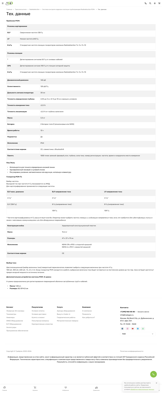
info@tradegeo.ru (127, 337)
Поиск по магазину (100, 10)
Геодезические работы (66, 340)
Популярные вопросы (40, 343)
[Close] (156, 383)
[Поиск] (81, 10)
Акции (44, 3)
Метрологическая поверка (67, 343)
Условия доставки (39, 337)
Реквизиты (86, 337)
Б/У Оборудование (13, 346)
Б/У (132, 19)
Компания (86, 329)
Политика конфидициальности (131, 374)
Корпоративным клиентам (42, 346)
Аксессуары (111, 19)
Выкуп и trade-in (63, 337)
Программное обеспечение (17, 353)
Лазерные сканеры (77, 19)
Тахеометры (25, 19)
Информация (82, 3)
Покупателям (37, 329)
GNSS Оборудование (14, 343)
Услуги (142, 19)
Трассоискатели (96, 19)
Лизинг (60, 3)
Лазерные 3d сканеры (15, 333)
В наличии (12, 19)
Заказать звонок (150, 3)
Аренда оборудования (66, 333)
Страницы (11, 36)
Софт (124, 19)
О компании (87, 333)
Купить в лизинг (38, 340)
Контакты (94, 3)
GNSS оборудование (43, 19)
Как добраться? (88, 340)
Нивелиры (60, 19)
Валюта (10, 3)
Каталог (9, 329)
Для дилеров (70, 3)
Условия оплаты (38, 333)
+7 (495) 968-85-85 (134, 3)
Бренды (52, 3)
